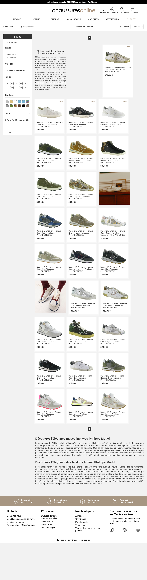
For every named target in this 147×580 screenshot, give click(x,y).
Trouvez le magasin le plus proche (87, 566)
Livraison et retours (15, 559)
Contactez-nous (14, 553)
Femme (16, 19)
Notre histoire (47, 559)
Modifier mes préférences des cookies (73, 577)
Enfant (54, 19)
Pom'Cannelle (81, 559)
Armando (79, 553)
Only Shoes (80, 556)
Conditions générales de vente (21, 556)
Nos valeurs (46, 562)
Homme (35, 19)
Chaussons (73, 19)
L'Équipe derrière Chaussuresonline (49, 554)
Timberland (80, 562)
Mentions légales (48, 565)
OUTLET (130, 19)
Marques (92, 19)
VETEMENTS (112, 19)
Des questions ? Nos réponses (21, 562)
